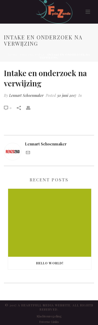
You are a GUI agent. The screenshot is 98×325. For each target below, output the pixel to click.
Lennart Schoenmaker (26, 95)
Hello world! (50, 263)
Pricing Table (32, 54)
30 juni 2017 (66, 95)
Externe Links (49, 321)
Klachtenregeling (49, 316)
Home (12, 54)
